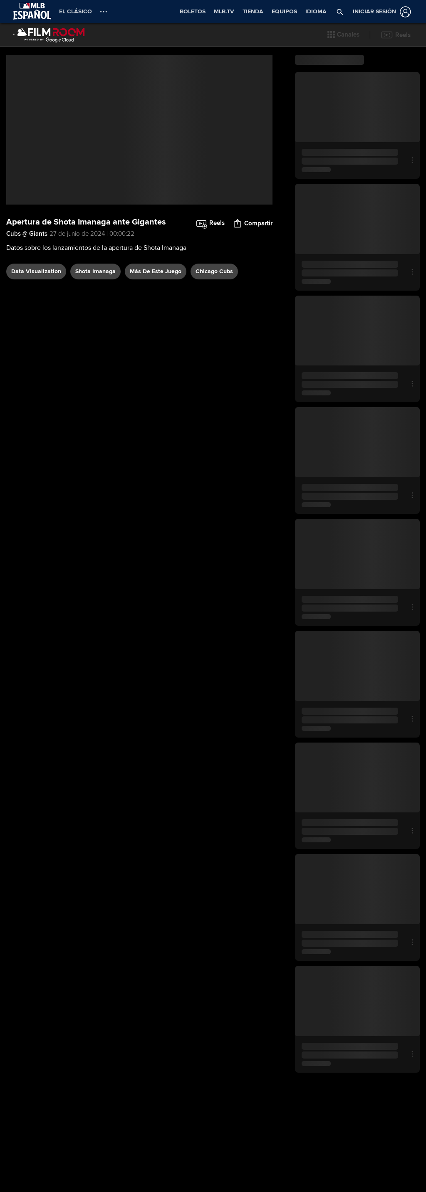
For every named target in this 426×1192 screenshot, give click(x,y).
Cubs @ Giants (26, 233)
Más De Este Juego (155, 271)
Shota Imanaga (95, 271)
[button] (340, 11)
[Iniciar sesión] (380, 12)
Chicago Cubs (214, 271)
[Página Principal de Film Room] (49, 35)
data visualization (36, 271)
